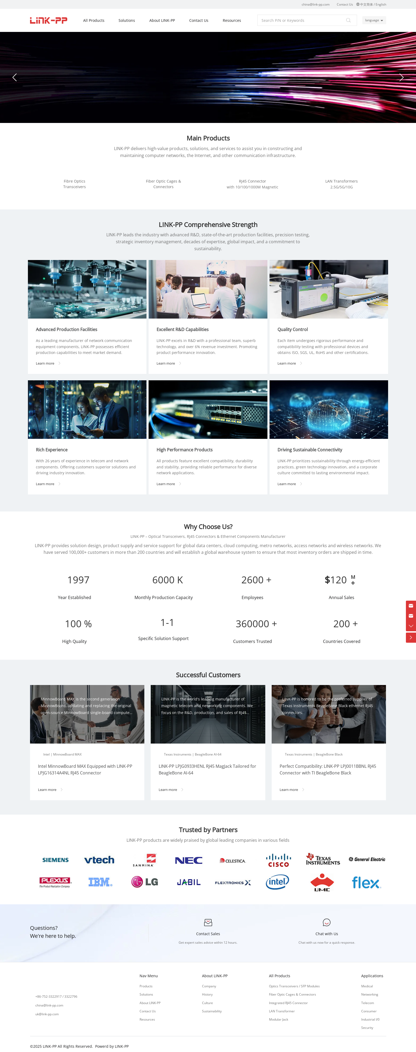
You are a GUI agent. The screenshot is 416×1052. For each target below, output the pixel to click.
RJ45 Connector (252, 181)
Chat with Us (327, 929)
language (371, 20)
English (381, 4)
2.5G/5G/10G (341, 186)
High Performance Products (187, 446)
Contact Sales (208, 929)
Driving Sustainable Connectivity (312, 446)
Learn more (50, 359)
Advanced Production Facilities (68, 326)
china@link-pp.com (316, 4)
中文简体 (366, 4)
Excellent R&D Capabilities (185, 326)
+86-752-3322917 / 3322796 (56, 992)
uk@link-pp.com (47, 1010)
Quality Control (295, 326)
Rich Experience (54, 446)
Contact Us (345, 4)
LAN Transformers (341, 181)
